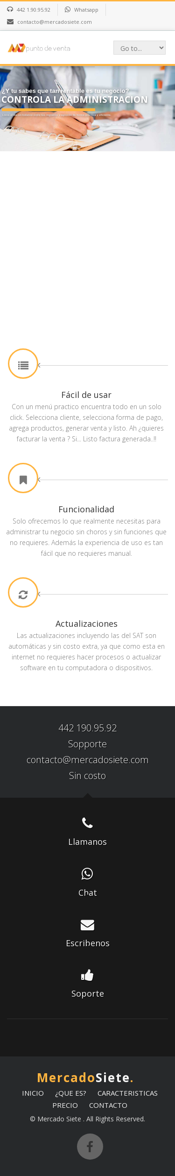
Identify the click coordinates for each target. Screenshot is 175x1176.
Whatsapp (86, 9)
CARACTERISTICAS (128, 1093)
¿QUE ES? (70, 1093)
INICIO (33, 1093)
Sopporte (87, 743)
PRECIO (65, 1105)
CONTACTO (108, 1105)
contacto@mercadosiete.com (88, 759)
